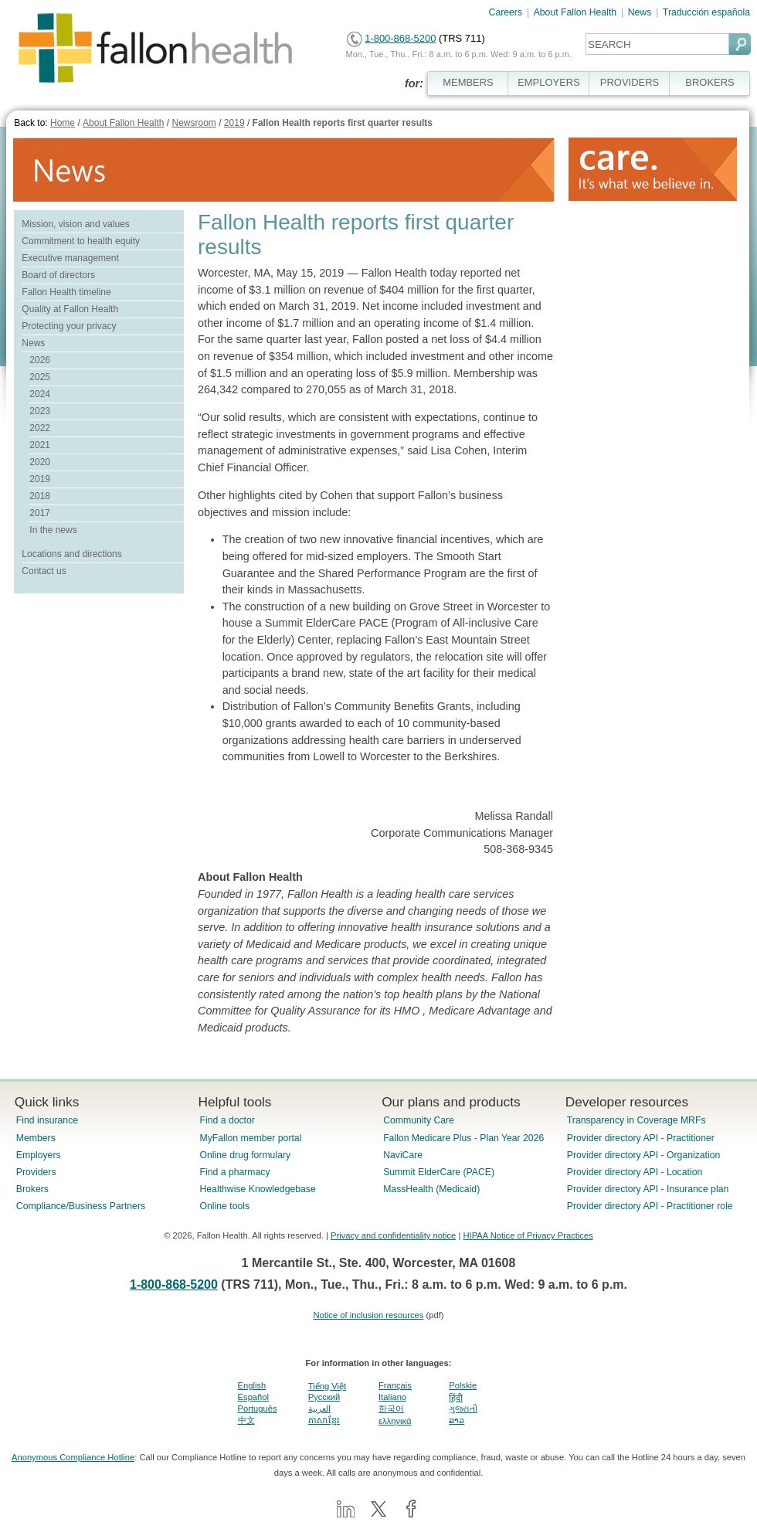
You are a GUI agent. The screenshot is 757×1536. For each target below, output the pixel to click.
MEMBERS (468, 82)
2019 (234, 122)
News (640, 12)
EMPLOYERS (549, 82)
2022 (39, 428)
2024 (39, 394)
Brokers (32, 1189)
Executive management (70, 258)
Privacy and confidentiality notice (393, 1235)
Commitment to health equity (81, 241)
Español (253, 1397)
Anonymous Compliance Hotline (73, 1457)
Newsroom (193, 122)
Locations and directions (71, 554)
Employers (38, 1155)
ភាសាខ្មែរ (324, 1420)
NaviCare (403, 1155)
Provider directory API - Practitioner (641, 1138)
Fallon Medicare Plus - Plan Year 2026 (463, 1138)
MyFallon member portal (250, 1138)
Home (62, 122)
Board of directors (58, 275)
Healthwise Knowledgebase (257, 1189)
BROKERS (709, 82)
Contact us (44, 571)
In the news (52, 530)
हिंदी (456, 1397)
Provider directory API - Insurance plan (647, 1189)
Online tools (224, 1206)
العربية (319, 1408)
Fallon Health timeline (66, 292)
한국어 (391, 1408)
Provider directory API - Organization (644, 1155)
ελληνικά (394, 1421)
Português (257, 1408)
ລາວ (456, 1420)
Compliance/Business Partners (80, 1206)
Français (395, 1385)
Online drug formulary (244, 1155)
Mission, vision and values (75, 224)
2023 (39, 411)
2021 (39, 445)
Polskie (463, 1385)
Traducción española (706, 12)
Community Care (418, 1120)
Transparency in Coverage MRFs (636, 1120)
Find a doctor (226, 1120)
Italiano (392, 1397)
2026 (39, 360)
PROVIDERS (629, 82)
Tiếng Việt (327, 1386)
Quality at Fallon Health (70, 309)
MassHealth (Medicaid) (431, 1189)
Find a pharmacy (234, 1172)
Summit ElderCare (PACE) (438, 1172)
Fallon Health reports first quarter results (343, 122)
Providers (36, 1172)
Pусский (324, 1397)
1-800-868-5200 (400, 38)
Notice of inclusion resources (368, 1315)
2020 (39, 462)
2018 (39, 496)
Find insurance (47, 1120)
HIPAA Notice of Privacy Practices (527, 1235)
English (252, 1385)
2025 (39, 377)
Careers (506, 12)
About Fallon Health (575, 12)
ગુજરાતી (463, 1408)
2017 (39, 513)
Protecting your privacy (69, 326)
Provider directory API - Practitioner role (650, 1206)
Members (36, 1138)
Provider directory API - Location (634, 1172)
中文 (246, 1420)
